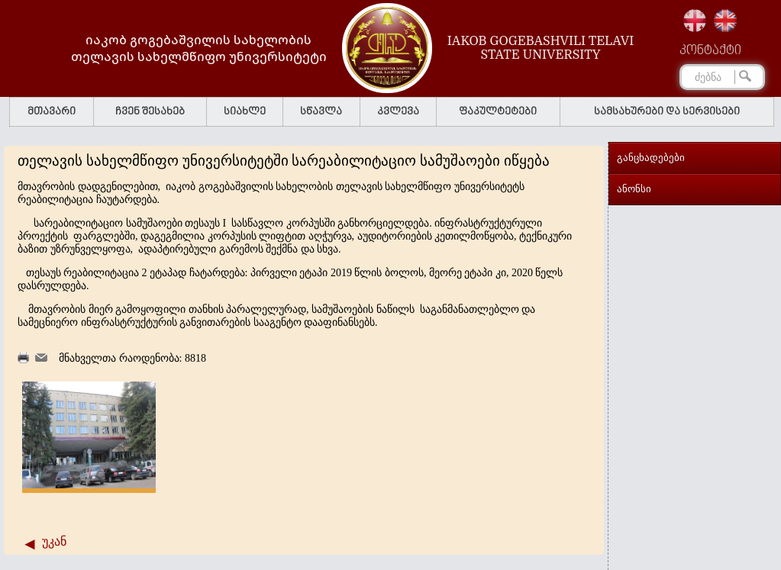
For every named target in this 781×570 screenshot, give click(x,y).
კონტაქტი (710, 51)
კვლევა (398, 111)
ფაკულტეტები (498, 111)
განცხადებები (651, 157)
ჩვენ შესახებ (150, 111)
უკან (54, 541)
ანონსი (634, 189)
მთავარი (51, 111)
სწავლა (321, 111)
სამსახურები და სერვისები (667, 111)
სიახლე (245, 111)
